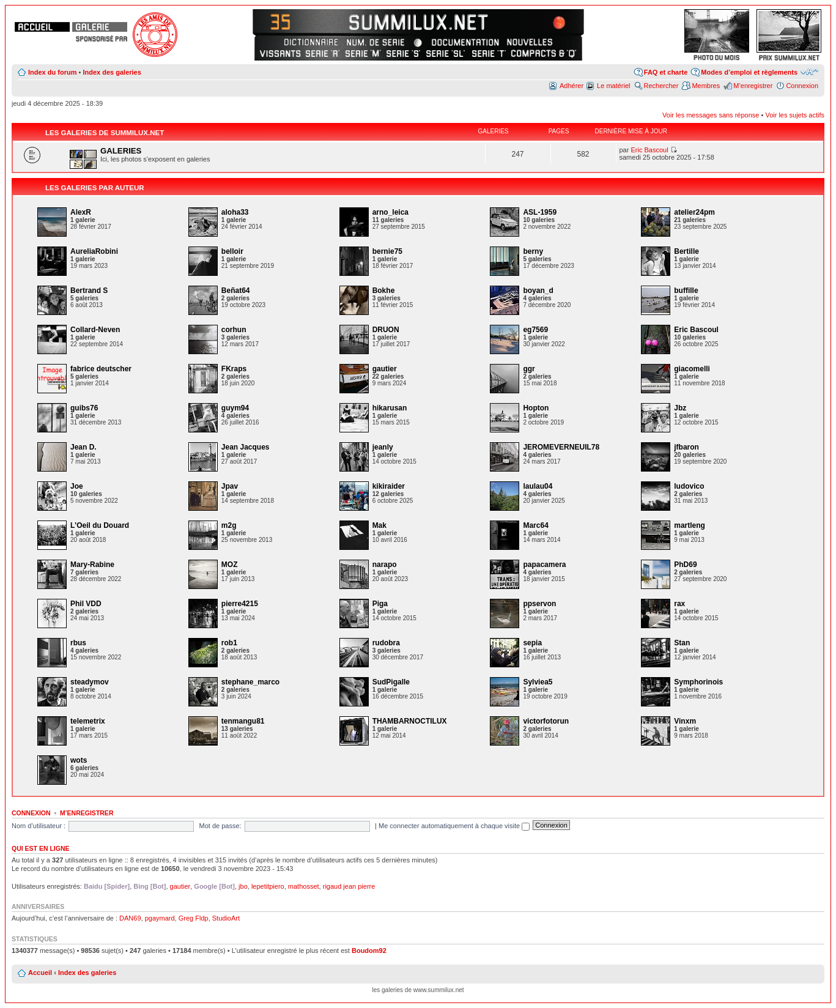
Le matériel (613, 85)
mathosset (303, 886)
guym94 (235, 408)
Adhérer (571, 85)
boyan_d (538, 290)
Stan (682, 643)
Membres (706, 85)
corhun (233, 329)
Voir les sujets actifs (794, 115)
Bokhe (383, 290)
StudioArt (226, 918)
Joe (76, 486)
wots (78, 760)
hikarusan (389, 408)
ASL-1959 (540, 212)
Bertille (686, 251)
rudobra (386, 643)
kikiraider (388, 486)
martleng (689, 525)
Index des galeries (112, 72)
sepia (532, 643)
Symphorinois (698, 682)
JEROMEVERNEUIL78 (561, 447)
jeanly (382, 447)
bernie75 (387, 251)
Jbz (680, 408)
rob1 (229, 643)
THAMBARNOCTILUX (409, 721)
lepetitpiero (267, 886)
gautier (384, 369)
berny (533, 251)
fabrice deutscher (100, 369)
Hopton (536, 408)
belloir (232, 251)
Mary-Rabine (92, 564)
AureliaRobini (94, 251)
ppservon (539, 603)
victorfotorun (546, 721)
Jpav (229, 486)
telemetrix (87, 721)
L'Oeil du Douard (99, 525)
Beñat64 (235, 290)
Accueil (40, 972)
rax (679, 603)
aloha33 (235, 212)
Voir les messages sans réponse (710, 115)
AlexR (80, 212)
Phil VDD (86, 603)
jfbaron (686, 447)
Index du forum (52, 72)
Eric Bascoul (649, 150)
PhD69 (685, 564)
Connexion (802, 85)
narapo (384, 564)
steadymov (89, 682)
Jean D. (83, 447)
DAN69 (130, 918)
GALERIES (120, 150)
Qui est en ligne (41, 848)
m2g (229, 525)
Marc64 (535, 525)
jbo (243, 886)
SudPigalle (391, 682)
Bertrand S (89, 290)
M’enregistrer (752, 85)
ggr (529, 369)
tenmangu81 (243, 721)
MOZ (229, 564)
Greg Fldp (194, 918)
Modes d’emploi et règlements (749, 72)
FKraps (233, 369)
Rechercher (661, 85)
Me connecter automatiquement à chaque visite (454, 825)
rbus (78, 643)
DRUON (385, 329)
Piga (380, 603)
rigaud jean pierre (349, 886)
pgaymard (160, 918)
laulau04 (537, 486)
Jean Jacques (245, 447)
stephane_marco (250, 682)
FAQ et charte (666, 72)
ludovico (689, 486)
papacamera (544, 564)
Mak (379, 525)
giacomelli (692, 369)
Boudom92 (369, 950)
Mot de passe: (220, 825)
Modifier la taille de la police (809, 71)
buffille (686, 290)
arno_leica (390, 212)
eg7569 (535, 329)
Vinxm (685, 721)
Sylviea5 (537, 682)
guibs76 (84, 408)
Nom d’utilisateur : (38, 825)
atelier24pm (694, 212)
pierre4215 (239, 603)
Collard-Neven (95, 329)
